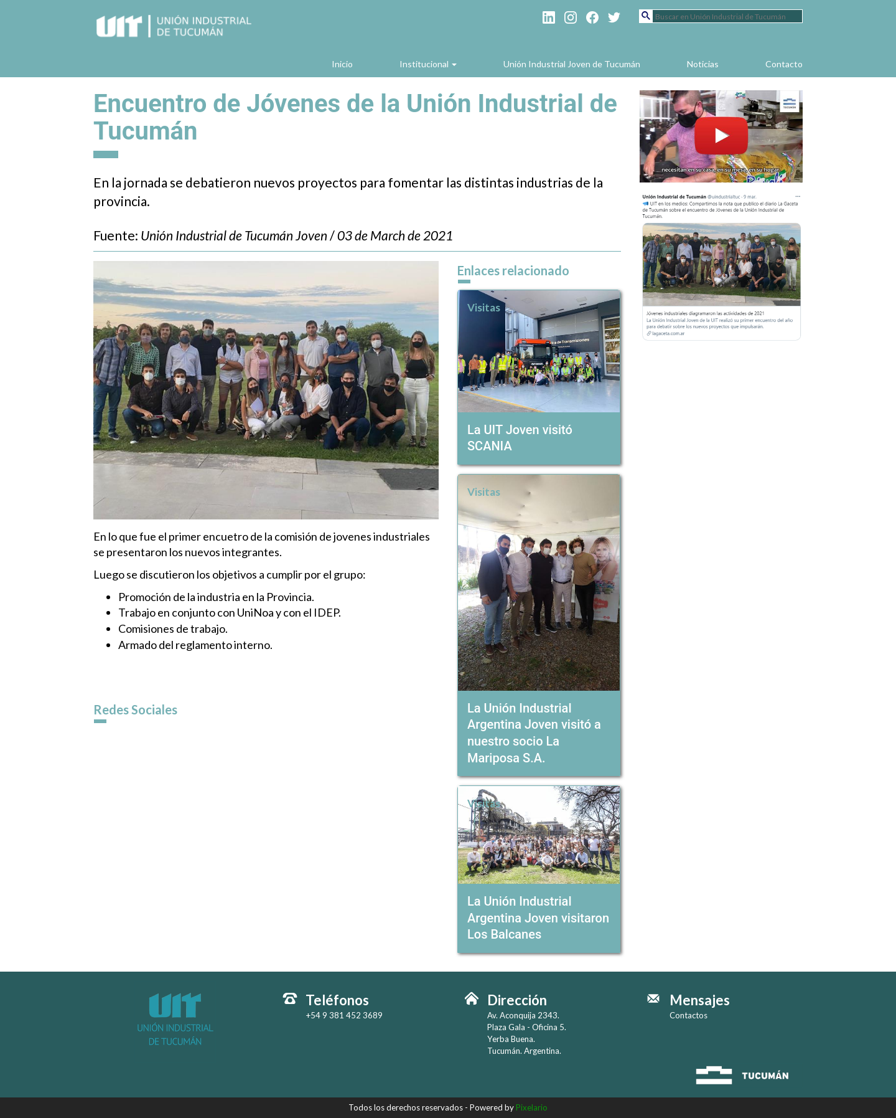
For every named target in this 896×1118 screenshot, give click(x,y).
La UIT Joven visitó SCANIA (519, 438)
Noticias (703, 64)
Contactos (688, 1015)
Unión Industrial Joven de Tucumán (571, 64)
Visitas (483, 307)
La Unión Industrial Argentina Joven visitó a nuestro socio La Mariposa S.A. (534, 733)
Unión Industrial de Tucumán (175, 38)
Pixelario (532, 1107)
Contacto (784, 64)
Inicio (342, 64)
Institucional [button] (428, 64)
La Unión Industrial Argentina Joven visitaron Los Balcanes (538, 918)
